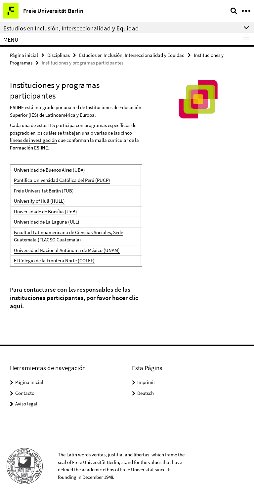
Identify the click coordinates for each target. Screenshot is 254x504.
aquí (16, 306)
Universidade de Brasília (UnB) (45, 211)
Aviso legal (26, 403)
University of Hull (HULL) (39, 201)
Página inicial (24, 55)
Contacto (24, 393)
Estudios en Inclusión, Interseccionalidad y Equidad (132, 55)
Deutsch (145, 393)
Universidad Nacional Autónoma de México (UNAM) (67, 250)
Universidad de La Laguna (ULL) (46, 222)
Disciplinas (58, 55)
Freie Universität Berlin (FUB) (44, 191)
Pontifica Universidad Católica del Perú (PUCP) (62, 180)
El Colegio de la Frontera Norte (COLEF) (54, 260)
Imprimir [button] (146, 382)
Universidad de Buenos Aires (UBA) (49, 170)
